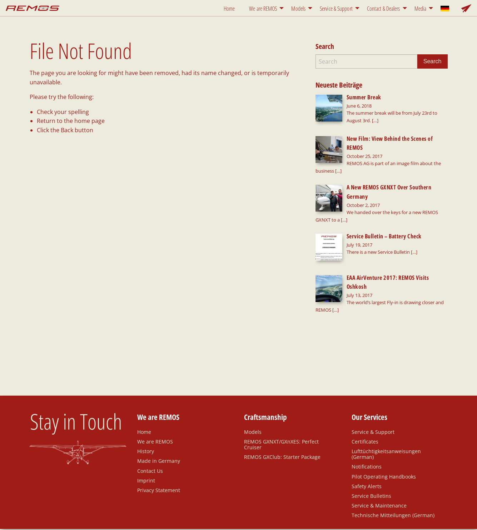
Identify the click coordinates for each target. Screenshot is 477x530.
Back (67, 130)
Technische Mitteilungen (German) (393, 480)
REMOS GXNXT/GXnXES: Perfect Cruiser (281, 409)
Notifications (367, 432)
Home (229, 9)
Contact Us (150, 435)
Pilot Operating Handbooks (384, 441)
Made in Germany (158, 426)
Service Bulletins (371, 461)
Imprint (146, 445)
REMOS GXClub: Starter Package (282, 422)
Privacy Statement (158, 455)
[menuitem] (230, 8)
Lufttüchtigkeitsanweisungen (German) (386, 419)
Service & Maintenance (379, 470)
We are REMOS (263, 9)
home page (89, 121)
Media (420, 9)
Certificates (365, 406)
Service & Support (336, 9)
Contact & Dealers (383, 9)
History (145, 416)
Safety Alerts (367, 451)
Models (298, 9)
